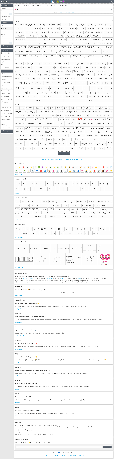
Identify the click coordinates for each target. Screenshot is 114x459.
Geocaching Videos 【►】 (7, 76)
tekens (31, 278)
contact (45, 455)
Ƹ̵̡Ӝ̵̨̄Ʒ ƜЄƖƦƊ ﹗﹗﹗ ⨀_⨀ (7, 102)
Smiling (68, 12)
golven (79, 278)
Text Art (3, 34)
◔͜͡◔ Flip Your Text (80, 159)
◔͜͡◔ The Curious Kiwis (48, 159)
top (83, 455)
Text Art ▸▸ (17, 402)
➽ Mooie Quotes (5, 93)
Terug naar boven (63, 154)
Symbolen (3, 31)
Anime (63, 12)
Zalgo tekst (4, 14)
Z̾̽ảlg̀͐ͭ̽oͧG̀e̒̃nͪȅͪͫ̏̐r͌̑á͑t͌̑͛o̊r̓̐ (5, 53)
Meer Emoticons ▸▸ (20, 220)
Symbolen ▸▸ (18, 389)
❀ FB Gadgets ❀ (5, 59)
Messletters (4, 8)
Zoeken (3, 42)
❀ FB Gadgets (5, 125)
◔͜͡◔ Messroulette (70, 159)
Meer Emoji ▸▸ (18, 174)
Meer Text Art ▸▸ (19, 267)
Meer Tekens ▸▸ (19, 237)
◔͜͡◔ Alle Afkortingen (60, 159)
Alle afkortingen (5, 79)
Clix (62, 452)
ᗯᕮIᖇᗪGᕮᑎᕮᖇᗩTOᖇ (6, 88)
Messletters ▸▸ (18, 295)
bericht (56, 434)
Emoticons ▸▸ (18, 376)
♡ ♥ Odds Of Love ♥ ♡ (7, 113)
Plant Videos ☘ (5, 91)
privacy (51, 455)
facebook (57, 455)
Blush (60, 12)
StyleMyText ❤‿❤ (6, 56)
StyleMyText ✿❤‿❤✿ (7, 122)
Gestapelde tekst (5, 16)
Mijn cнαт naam (5, 67)
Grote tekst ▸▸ (18, 349)
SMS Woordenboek (6, 82)
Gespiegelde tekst (6, 11)
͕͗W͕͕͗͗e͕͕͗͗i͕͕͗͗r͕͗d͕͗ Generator (5, 62)
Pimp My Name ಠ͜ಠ (6, 107)
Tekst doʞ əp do (5, 65)
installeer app (77, 455)
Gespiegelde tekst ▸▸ (20, 309)
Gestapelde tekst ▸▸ (20, 335)
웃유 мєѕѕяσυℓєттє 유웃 (7, 96)
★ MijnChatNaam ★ (6, 127)
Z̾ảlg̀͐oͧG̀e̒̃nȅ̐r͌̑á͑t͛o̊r (5, 116)
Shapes (25, 278)
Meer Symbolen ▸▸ (19, 193)
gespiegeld (49, 278)
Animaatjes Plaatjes (6, 99)
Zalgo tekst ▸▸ (18, 322)
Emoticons (4, 28)
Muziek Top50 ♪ (5, 105)
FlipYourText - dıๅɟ (5, 85)
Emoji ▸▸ (17, 362)
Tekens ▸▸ (17, 416)
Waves (3, 40)
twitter (63, 455)
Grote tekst (4, 19)
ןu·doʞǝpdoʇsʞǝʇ (5, 119)
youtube (69, 455)
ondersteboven (64, 278)
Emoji (2, 25)
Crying (72, 12)
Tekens (3, 37)
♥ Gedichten (4, 74)
